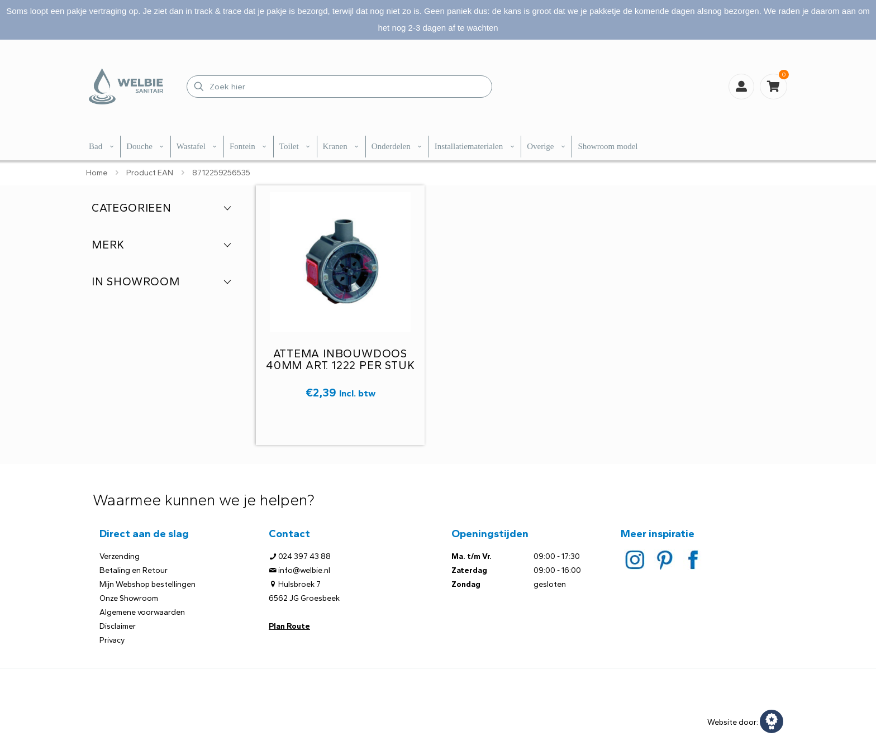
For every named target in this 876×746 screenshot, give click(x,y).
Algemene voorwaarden (142, 612)
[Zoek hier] (339, 86)
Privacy (112, 640)
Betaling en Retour (133, 570)
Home (96, 173)
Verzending (119, 556)
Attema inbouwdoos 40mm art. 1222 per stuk (340, 359)
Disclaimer (117, 626)
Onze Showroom (128, 598)
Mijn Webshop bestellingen (147, 584)
